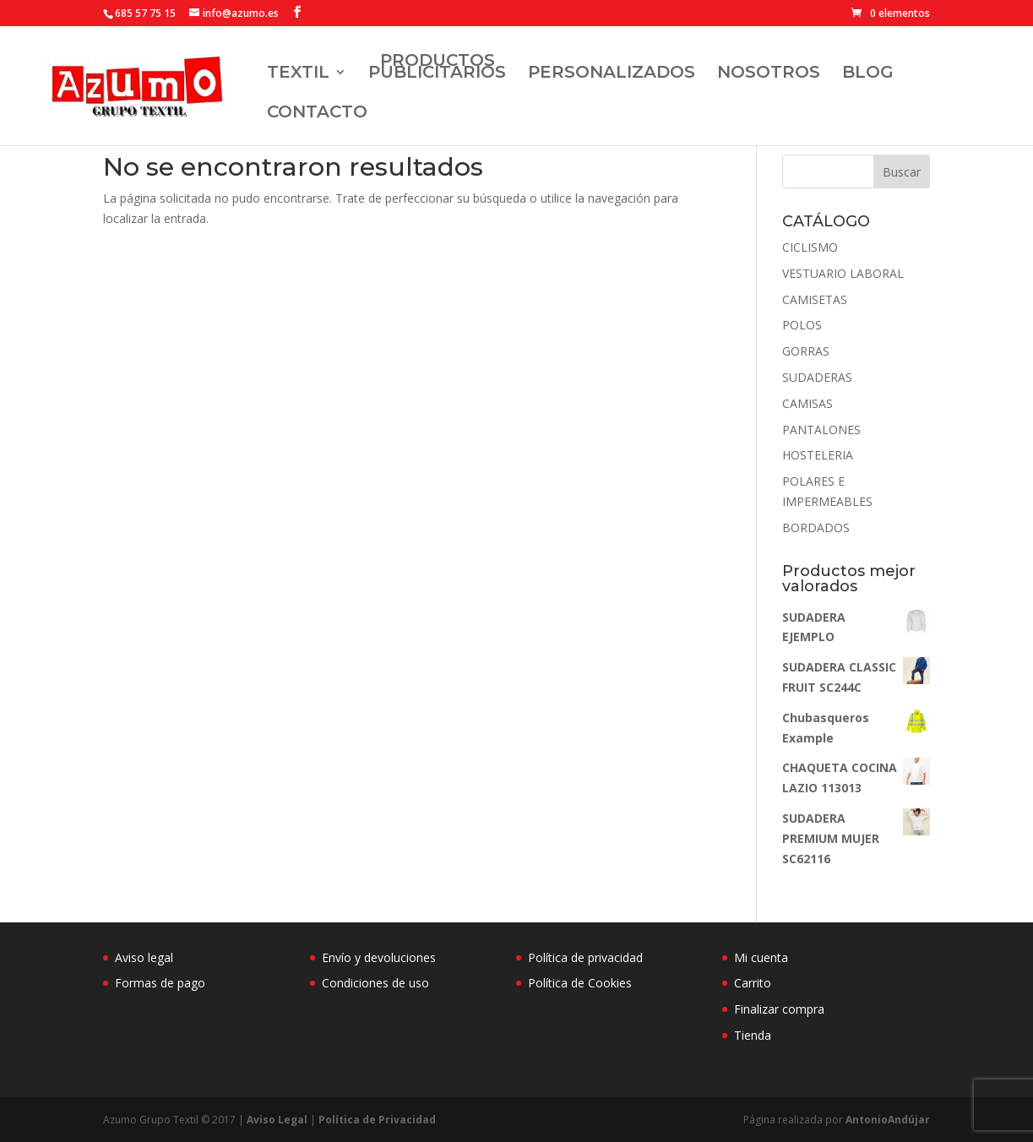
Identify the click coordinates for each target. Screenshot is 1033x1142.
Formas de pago (160, 983)
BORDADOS (816, 527)
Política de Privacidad (377, 1119)
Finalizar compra (779, 1009)
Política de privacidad (585, 957)
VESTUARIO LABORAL (843, 273)
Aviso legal (144, 957)
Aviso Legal (277, 1119)
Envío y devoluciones (379, 957)
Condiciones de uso (375, 983)
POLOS (802, 325)
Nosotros (768, 74)
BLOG (868, 74)
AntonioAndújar (886, 1119)
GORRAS (805, 351)
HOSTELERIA (817, 455)
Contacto (317, 114)
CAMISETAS (814, 299)
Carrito (752, 983)
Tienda (752, 1035)
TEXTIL (298, 74)
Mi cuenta (761, 957)
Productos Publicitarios (437, 68)
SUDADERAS (817, 377)
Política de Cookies (580, 983)
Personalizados (611, 74)
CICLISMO (810, 247)
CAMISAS (807, 403)
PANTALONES (821, 429)
